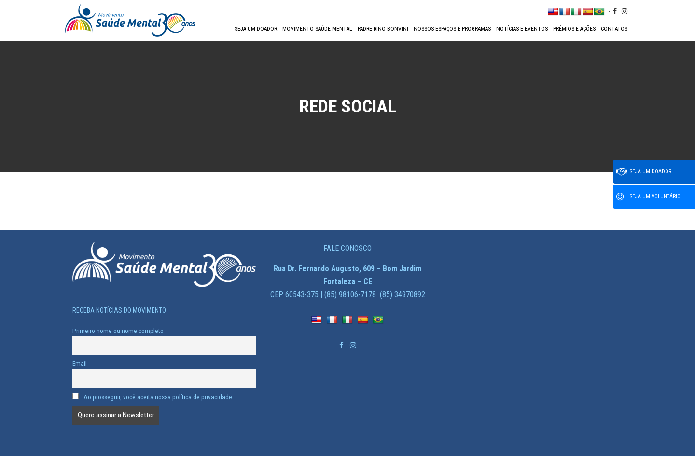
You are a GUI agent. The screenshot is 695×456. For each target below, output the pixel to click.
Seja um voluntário (648, 197)
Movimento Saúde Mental (317, 29)
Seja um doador (256, 29)
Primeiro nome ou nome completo (118, 330)
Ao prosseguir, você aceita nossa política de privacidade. (153, 397)
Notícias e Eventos (522, 29)
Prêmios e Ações (574, 29)
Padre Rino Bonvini (383, 29)
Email (79, 363)
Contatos (614, 29)
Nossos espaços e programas (452, 29)
